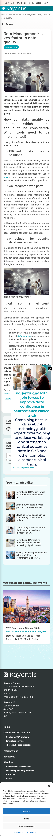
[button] (48, 785)
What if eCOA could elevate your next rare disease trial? (30, 506)
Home (4, 14)
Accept (26, 811)
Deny (26, 819)
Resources (13, 14)
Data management (11, 47)
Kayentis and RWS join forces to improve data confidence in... (30, 495)
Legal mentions (31, 832)
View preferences (27, 826)
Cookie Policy (19, 832)
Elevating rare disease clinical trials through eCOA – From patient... (30, 517)
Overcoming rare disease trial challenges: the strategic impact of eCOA (30, 530)
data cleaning (24, 335)
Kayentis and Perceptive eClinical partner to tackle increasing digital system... (29, 543)
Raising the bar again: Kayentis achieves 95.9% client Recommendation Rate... (31, 555)
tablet (6, 177)
